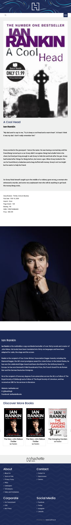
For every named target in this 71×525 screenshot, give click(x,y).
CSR (6, 505)
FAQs (6, 482)
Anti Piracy (8, 508)
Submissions (42, 476)
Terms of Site (9, 476)
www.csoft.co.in (51, 520)
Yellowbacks (9, 489)
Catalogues (8, 486)
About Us (8, 473)
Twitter (40, 505)
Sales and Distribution (12, 492)
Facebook (41, 502)
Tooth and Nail (13, 439)
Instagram (41, 508)
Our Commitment (10, 502)
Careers (40, 479)
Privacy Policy (9, 479)
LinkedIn (40, 511)
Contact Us (41, 473)
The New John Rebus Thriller (35, 440)
